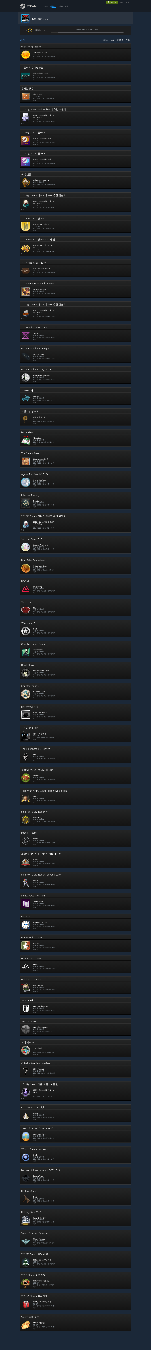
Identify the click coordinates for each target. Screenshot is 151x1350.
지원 (66, 6)
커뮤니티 (53, 6)
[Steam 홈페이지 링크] (30, 8)
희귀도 (128, 40)
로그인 (121, 2)
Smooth (37, 18)
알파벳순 (120, 40)
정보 (61, 6)
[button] (75, 52)
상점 (46, 6)
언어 (127, 2)
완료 (112, 40)
